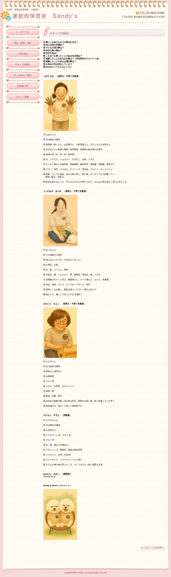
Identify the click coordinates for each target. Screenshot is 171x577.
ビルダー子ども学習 (53, 15)
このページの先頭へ (152, 548)
